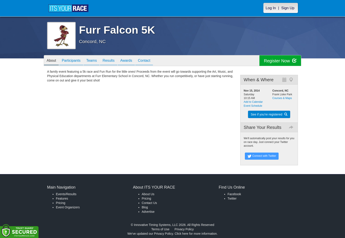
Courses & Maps (282, 98)
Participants (73, 61)
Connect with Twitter (261, 156)
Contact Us (149, 203)
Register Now (280, 60)
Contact (153, 61)
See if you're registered (269, 114)
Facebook (234, 194)
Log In (271, 8)
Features (62, 198)
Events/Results (66, 194)
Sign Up (287, 8)
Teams (95, 61)
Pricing (60, 203)
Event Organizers (68, 207)
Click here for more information (196, 233)
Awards (134, 61)
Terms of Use (160, 229)
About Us (148, 194)
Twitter (232, 198)
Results (114, 61)
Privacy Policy (184, 229)
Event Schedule (253, 105)
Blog (145, 207)
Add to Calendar (253, 101)
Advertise (148, 211)
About (52, 61)
